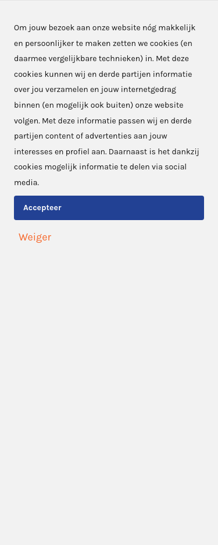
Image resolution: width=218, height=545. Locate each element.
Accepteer (42, 208)
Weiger (35, 237)
